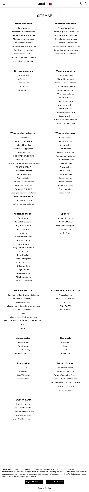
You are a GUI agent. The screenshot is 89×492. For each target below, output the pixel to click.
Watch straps (23, 218)
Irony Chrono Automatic (23, 248)
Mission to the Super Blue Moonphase (23, 306)
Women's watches (66, 28)
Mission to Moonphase (23, 299)
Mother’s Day (65, 233)
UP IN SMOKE (65, 222)
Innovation (65, 353)
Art (65, 350)
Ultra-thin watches (65, 79)
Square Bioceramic (23, 281)
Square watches (65, 101)
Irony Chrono (23, 244)
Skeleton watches (65, 105)
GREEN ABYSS (65, 310)
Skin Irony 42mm (23, 277)
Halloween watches (23, 185)
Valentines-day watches (23, 204)
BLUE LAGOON (65, 302)
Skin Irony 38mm (23, 273)
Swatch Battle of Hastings (65, 379)
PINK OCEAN (66, 306)
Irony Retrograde (23, 259)
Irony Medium (23, 255)
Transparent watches (65, 156)
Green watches (65, 178)
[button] (3, 3)
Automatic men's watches (23, 32)
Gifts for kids (23, 83)
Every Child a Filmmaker (23, 419)
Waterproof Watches (65, 123)
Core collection (23, 178)
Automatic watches (65, 90)
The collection (65, 295)
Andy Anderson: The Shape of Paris (65, 382)
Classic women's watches (65, 43)
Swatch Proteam (65, 368)
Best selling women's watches (66, 32)
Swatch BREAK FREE (23, 196)
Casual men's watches (23, 43)
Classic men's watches (23, 50)
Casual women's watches (65, 39)
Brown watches (65, 171)
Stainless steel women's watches (65, 46)
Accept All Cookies (55, 482)
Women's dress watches (65, 54)
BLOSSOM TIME (23, 167)
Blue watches (65, 145)
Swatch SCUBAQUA (23, 141)
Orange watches (65, 185)
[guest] (80, 3)
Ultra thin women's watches (65, 50)
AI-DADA (23, 368)
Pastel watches (65, 163)
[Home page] (44, 3)
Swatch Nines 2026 (65, 371)
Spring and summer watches (23, 193)
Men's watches (23, 28)
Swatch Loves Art (23, 404)
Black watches (65, 138)
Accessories (23, 342)
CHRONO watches (23, 237)
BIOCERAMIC (23, 375)
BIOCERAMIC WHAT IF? (23, 156)
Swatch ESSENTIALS (23, 160)
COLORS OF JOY (23, 174)
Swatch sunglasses (23, 353)
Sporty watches (65, 116)
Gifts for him (23, 75)
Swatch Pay (23, 379)
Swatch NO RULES (23, 189)
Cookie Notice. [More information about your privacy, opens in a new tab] (30, 476)
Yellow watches (65, 193)
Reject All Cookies (33, 482)
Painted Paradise (23, 145)
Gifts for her (23, 79)
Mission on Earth (23, 302)
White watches (65, 141)
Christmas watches (23, 171)
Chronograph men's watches (23, 46)
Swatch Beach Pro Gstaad (65, 375)
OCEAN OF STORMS (65, 299)
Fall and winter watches (23, 182)
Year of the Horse (65, 218)
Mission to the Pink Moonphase (23, 317)
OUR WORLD (65, 342)
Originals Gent (23, 266)
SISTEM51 (23, 371)
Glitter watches (65, 174)
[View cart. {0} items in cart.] (85, 3)
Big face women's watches (65, 35)
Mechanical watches (65, 112)
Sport (65, 346)
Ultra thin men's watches (23, 61)
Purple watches (65, 189)
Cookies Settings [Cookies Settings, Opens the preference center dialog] (44, 488)
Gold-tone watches (65, 152)
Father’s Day (65, 229)
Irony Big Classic (23, 240)
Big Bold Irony (23, 229)
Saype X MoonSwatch (23, 415)
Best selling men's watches (23, 35)
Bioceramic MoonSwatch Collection (23, 295)
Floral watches (65, 109)
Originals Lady (23, 270)
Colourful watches (65, 160)
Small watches (65, 98)
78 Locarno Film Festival (23, 411)
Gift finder (23, 86)
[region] (44, 479)
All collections (23, 138)
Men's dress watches (23, 54)
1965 (23, 313)
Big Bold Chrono (23, 225)
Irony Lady (23, 251)
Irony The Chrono (23, 262)
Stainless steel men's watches (23, 57)
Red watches (65, 149)
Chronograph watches (65, 86)
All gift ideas (23, 90)
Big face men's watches (23, 39)
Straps (23, 328)
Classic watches (66, 75)
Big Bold (23, 233)
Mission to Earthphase (23, 310)
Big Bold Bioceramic (23, 222)
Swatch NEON (23, 152)
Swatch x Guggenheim (23, 149)
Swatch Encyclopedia (65, 225)
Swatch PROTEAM (23, 200)
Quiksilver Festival (66, 386)
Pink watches (65, 167)
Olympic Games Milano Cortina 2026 (23, 163)
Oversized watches (65, 94)
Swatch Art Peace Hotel (23, 408)
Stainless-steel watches (65, 83)
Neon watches (65, 182)
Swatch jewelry (23, 350)
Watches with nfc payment (65, 120)
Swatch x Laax (65, 390)
